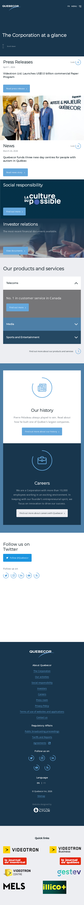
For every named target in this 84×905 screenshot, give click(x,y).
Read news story (14, 172)
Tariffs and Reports (42, 737)
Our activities (42, 676)
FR (68, 6)
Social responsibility (42, 682)
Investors (42, 688)
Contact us (42, 717)
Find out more (13, 211)
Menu (76, 6)
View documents (14, 250)
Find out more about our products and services (55, 351)
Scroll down (9, 46)
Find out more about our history (41, 431)
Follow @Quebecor (17, 557)
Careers (42, 694)
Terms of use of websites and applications (42, 711)
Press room (42, 699)
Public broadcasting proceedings (42, 731)
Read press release (15, 88)
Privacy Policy (42, 705)
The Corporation (42, 671)
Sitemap (41, 796)
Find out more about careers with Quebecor (41, 513)
